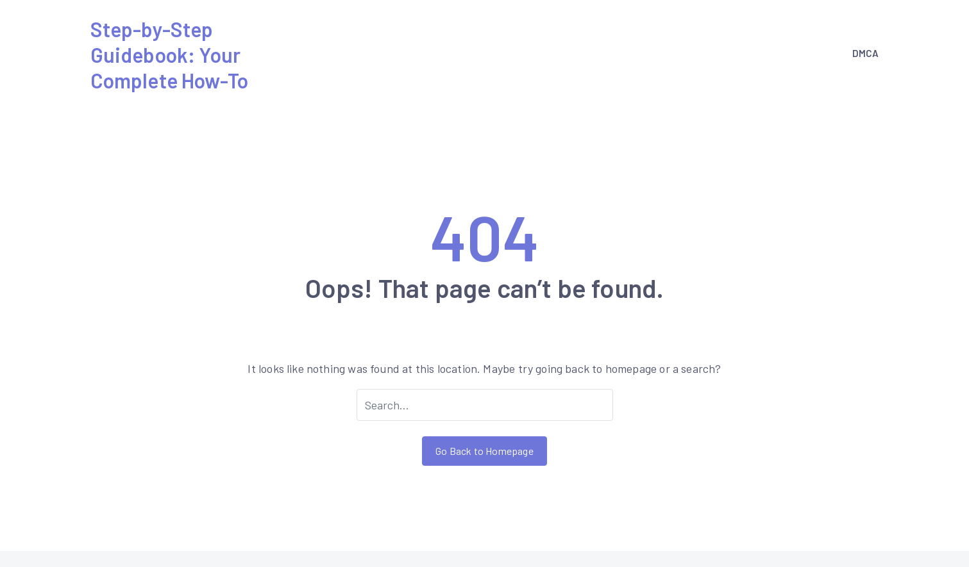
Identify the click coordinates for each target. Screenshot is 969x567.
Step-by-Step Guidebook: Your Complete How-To (169, 54)
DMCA (865, 53)
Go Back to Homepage (484, 451)
